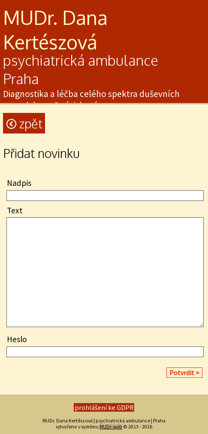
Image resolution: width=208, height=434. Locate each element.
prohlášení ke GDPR (104, 407)
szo (63, 42)
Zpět (24, 123)
